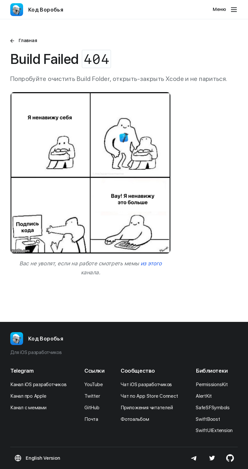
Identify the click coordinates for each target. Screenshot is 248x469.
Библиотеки (212, 370)
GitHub (93, 408)
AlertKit (205, 396)
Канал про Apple (30, 396)
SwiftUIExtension (216, 430)
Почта (93, 419)
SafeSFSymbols (214, 408)
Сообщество (138, 370)
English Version (43, 458)
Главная (28, 40)
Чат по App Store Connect (151, 396)
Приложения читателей (148, 408)
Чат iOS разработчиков (148, 384)
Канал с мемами (30, 408)
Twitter (93, 396)
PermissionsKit (213, 384)
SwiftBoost (209, 419)
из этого (151, 263)
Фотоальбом (136, 419)
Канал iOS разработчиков (40, 384)
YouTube (95, 384)
